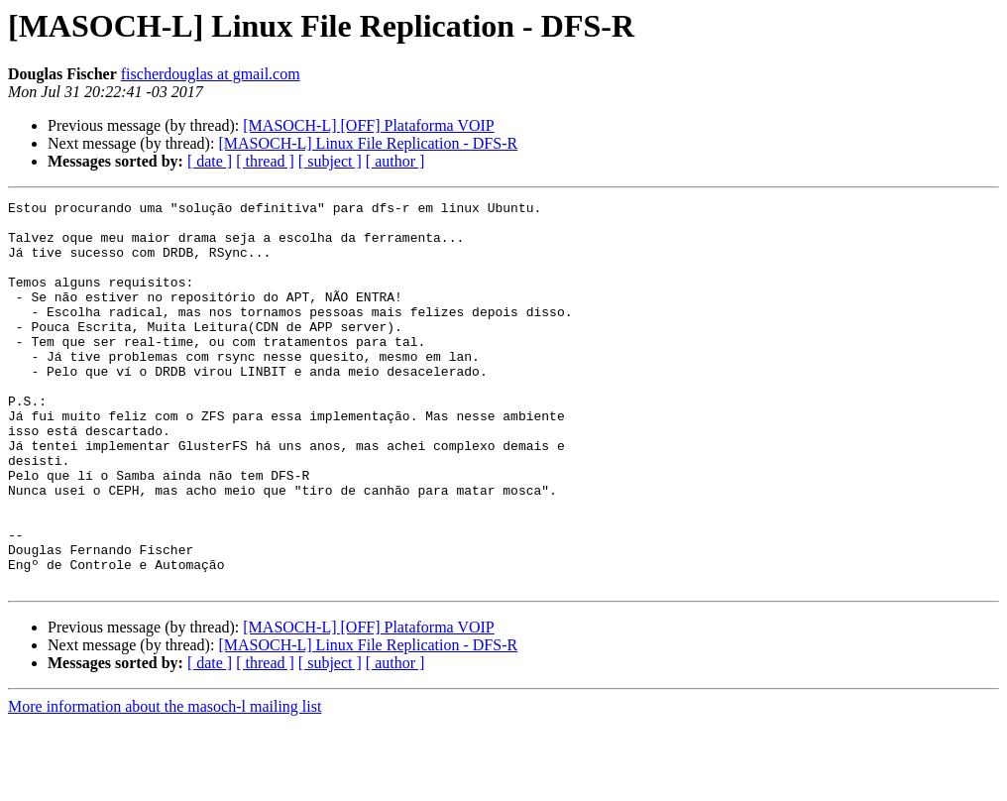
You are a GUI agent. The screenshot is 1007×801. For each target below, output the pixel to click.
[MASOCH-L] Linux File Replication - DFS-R (367, 143)
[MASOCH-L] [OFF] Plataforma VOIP (368, 125)
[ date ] (209, 161)
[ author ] (395, 161)
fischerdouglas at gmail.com (210, 73)
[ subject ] (330, 161)
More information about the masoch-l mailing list (164, 783)
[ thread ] (265, 161)
